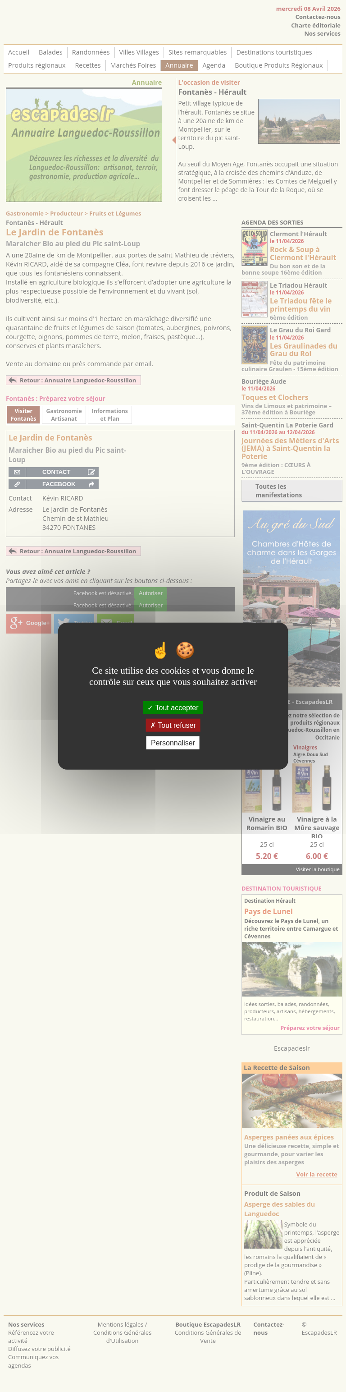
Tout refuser (173, 725)
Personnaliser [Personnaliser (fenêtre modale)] (173, 743)
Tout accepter (172, 707)
